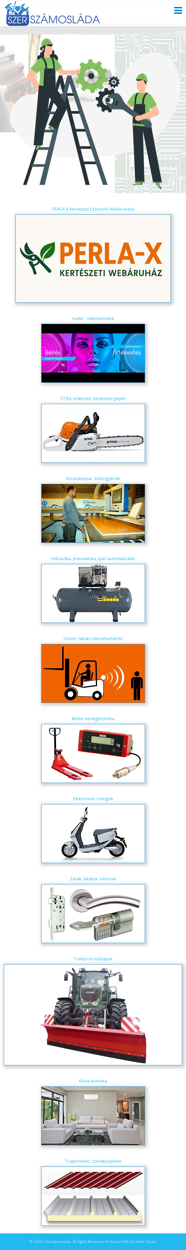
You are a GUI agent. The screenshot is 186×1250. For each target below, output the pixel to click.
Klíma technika (93, 1081)
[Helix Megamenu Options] (178, 12)
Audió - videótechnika (93, 318)
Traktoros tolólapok (93, 959)
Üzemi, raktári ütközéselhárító (93, 638)
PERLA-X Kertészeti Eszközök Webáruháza (93, 209)
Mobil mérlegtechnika (93, 719)
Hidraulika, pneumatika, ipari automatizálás (93, 558)
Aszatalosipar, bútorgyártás (93, 478)
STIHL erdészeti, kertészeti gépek (93, 398)
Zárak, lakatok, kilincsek (93, 879)
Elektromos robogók (93, 799)
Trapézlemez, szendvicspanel (93, 1161)
